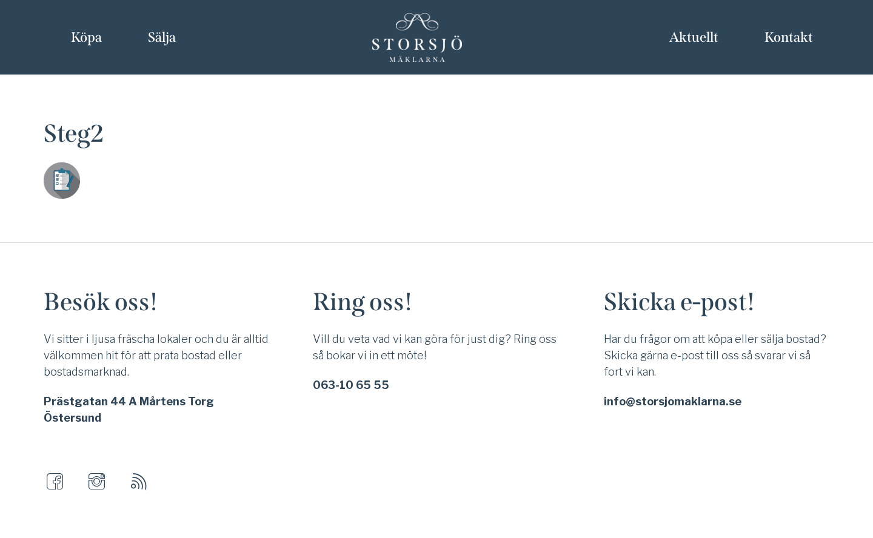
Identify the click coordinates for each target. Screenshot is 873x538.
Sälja (162, 37)
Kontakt (788, 37)
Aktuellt (693, 37)
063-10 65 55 (351, 385)
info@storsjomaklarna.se (672, 401)
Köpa (86, 37)
